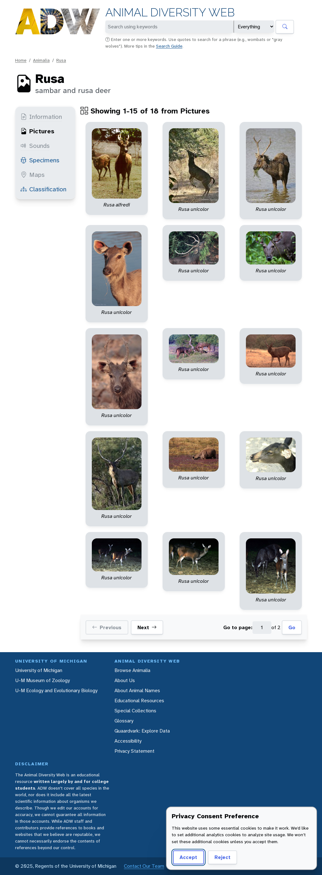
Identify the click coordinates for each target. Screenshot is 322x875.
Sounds (35, 145)
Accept (188, 857)
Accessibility (128, 741)
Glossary (123, 720)
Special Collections (135, 710)
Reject (222, 857)
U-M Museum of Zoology (42, 680)
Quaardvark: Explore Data (142, 730)
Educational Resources (139, 700)
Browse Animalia (132, 670)
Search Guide (169, 46)
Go (291, 627)
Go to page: (238, 627)
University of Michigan (38, 670)
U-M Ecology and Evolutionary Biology (56, 690)
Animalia (41, 60)
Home (20, 60)
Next (147, 627)
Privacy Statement (134, 751)
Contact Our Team (144, 866)
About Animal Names (137, 690)
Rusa (61, 60)
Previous (106, 627)
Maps (32, 174)
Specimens (39, 160)
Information (41, 116)
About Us (124, 680)
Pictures (37, 131)
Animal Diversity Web (170, 12)
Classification (43, 189)
